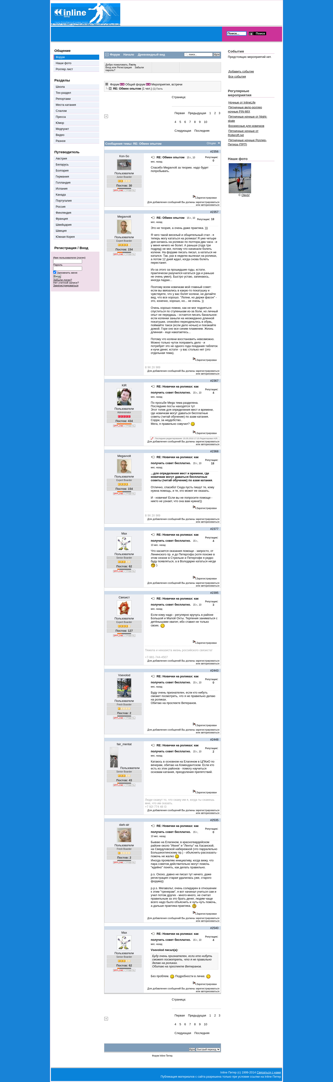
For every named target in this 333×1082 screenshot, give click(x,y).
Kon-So (124, 156)
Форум (114, 84)
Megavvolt (124, 216)
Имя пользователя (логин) (69, 257)
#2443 (214, 670)
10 (205, 122)
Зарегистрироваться (65, 285)
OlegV (245, 195)
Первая (180, 113)
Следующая (183, 130)
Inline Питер (166, 1055)
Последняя (201, 130)
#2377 (214, 529)
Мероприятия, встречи (166, 84)
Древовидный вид (151, 54)
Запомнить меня (67, 272)
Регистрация (124, 67)
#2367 (214, 380)
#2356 (214, 151)
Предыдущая (197, 113)
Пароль (57, 264)
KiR (124, 385)
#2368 (214, 451)
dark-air (124, 824)
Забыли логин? (62, 279)
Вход (108, 67)
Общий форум (135, 84)
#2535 (214, 820)
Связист (124, 597)
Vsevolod (124, 675)
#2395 (214, 592)
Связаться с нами (269, 1072)
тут (193, 406)
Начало (128, 54)
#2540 (214, 928)
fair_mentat (124, 744)
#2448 (214, 739)
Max (124, 533)
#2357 (214, 212)
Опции (211, 143)
